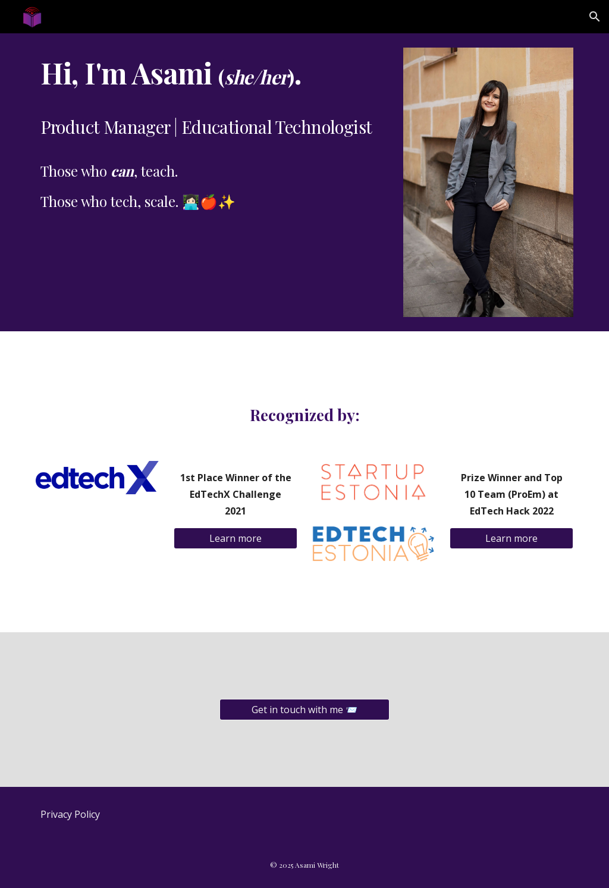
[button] (594, 16)
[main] (213, 133)
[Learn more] (235, 538)
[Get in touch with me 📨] (304, 710)
